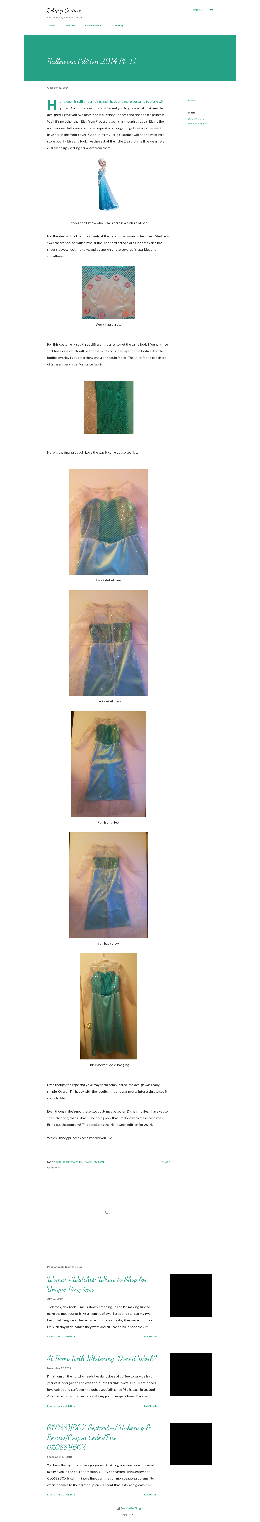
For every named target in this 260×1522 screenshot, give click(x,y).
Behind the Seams (197, 118)
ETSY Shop (115, 25)
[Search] (197, 10)
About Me (68, 25)
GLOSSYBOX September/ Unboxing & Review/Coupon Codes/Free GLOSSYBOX (99, 1437)
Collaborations (91, 25)
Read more (150, 1336)
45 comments (66, 1494)
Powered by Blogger (130, 1508)
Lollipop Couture (63, 10)
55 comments (66, 1336)
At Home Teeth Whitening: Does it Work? (102, 1358)
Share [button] (192, 100)
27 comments (66, 1405)
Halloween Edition (197, 123)
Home (49, 25)
